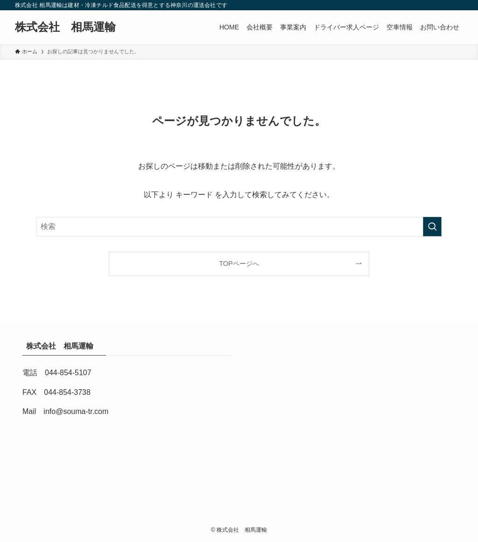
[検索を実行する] (432, 226)
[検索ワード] (239, 226)
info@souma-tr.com (75, 411)
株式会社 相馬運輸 (71, 27)
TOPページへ (239, 263)
